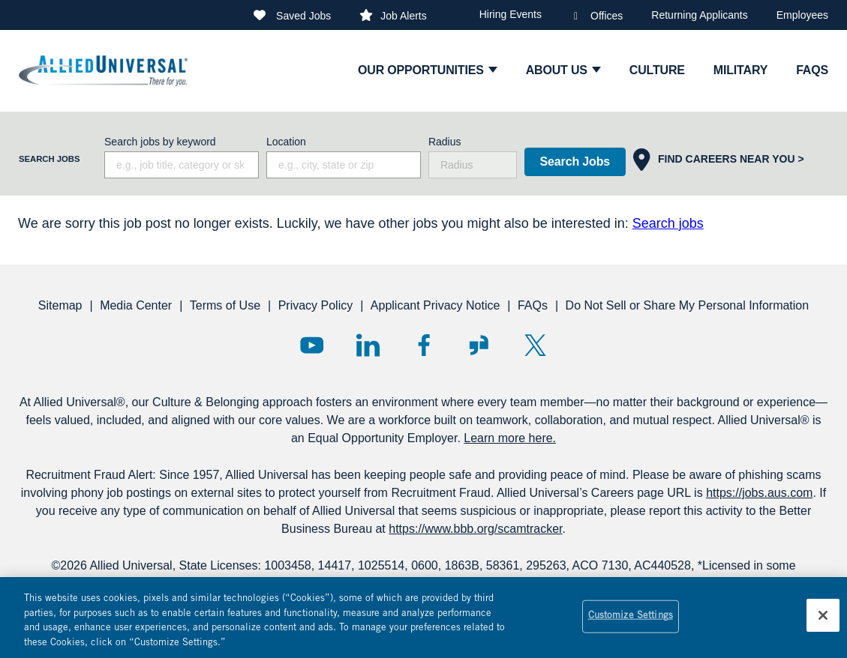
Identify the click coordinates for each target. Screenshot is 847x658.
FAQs (533, 305)
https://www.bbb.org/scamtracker (475, 528)
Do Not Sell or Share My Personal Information (687, 305)
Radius (444, 142)
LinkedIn (368, 345)
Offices (606, 16)
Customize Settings (630, 623)
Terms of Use (225, 305)
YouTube (312, 345)
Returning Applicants (699, 15)
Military (740, 70)
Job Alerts (403, 16)
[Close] (822, 622)
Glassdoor (479, 345)
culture (657, 70)
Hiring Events (510, 14)
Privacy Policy (315, 305)
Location (286, 142)
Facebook (423, 345)
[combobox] (343, 164)
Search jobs (668, 223)
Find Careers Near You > (731, 159)
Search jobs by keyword (160, 142)
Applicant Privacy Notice (435, 305)
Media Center (136, 305)
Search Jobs (575, 161)
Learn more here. (510, 438)
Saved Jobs (303, 16)
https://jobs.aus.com (759, 492)
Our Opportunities (421, 70)
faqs (812, 70)
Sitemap (60, 305)
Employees (802, 15)
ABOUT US (556, 70)
